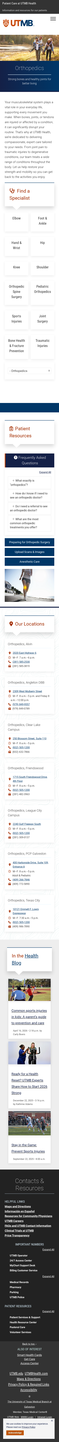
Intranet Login (44, 1417)
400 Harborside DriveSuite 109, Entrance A (30, 864)
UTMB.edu (16, 1373)
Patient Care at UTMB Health (19, 3)
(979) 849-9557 (21, 704)
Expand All (45, 472)
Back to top (29, 1344)
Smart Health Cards (29, 1355)
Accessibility (28, 1390)
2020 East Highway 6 (24, 652)
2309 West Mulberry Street (27, 691)
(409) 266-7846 (21, 879)
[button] (53, 18)
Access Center (29, 1363)
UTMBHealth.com (36, 1373)
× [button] (52, 1420)
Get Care (29, 1359)
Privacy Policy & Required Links (28, 1384)
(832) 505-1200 (21, 747)
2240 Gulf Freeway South (27, 824)
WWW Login (27, 1417)
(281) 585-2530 (21, 661)
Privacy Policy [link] (28, 1427)
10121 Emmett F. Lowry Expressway (26, 911)
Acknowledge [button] (15, 1432)
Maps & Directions (29, 1379)
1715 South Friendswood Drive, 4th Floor (30, 779)
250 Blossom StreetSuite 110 (29, 738)
